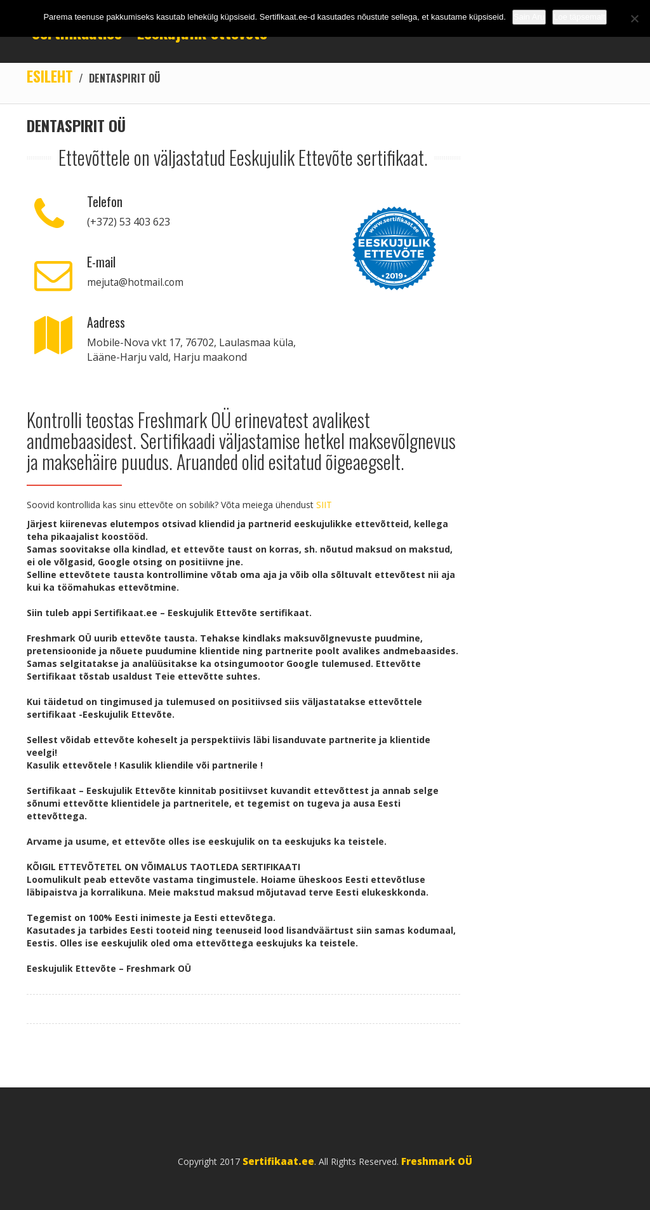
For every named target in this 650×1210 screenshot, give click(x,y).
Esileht (50, 76)
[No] (634, 18)
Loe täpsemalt (580, 17)
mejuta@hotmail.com (137, 283)
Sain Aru (529, 17)
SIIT (324, 505)
